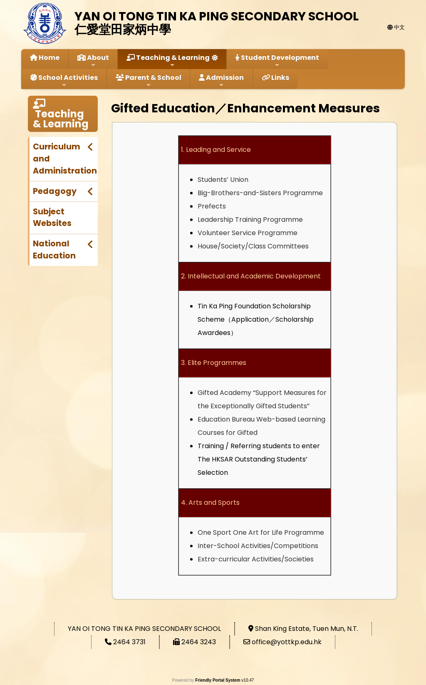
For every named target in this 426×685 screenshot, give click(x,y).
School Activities (64, 80)
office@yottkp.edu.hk (287, 642)
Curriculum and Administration (65, 158)
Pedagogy (55, 191)
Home (44, 57)
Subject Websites (52, 217)
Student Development (277, 60)
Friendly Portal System (218, 680)
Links (275, 77)
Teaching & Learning (168, 60)
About (93, 60)
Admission (221, 80)
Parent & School (148, 80)
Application (250, 319)
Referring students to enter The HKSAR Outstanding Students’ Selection (259, 459)
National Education (54, 249)
